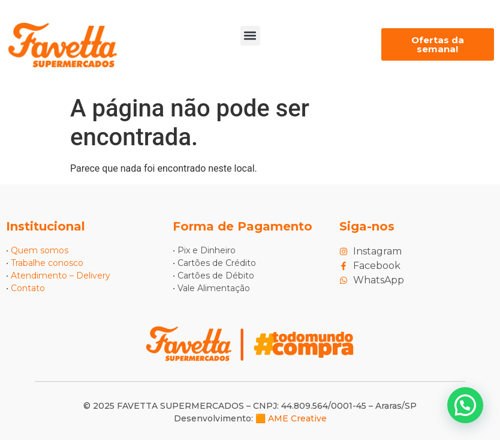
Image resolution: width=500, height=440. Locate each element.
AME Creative (297, 418)
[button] (250, 36)
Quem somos (39, 250)
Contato (28, 288)
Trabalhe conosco (47, 263)
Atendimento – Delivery (60, 275)
